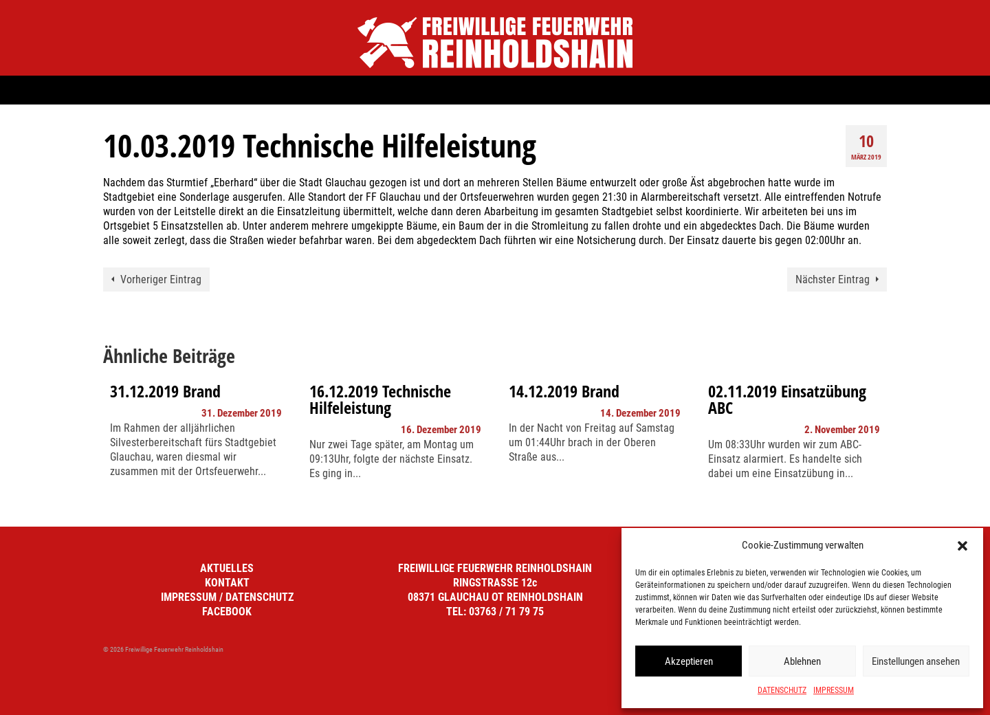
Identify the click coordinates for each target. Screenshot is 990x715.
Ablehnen (802, 661)
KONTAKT (227, 582)
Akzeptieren (689, 661)
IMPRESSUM (833, 690)
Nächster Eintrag (832, 279)
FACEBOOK (227, 611)
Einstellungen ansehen (916, 661)
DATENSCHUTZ (782, 690)
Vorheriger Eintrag (160, 279)
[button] (962, 546)
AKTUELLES (227, 568)
